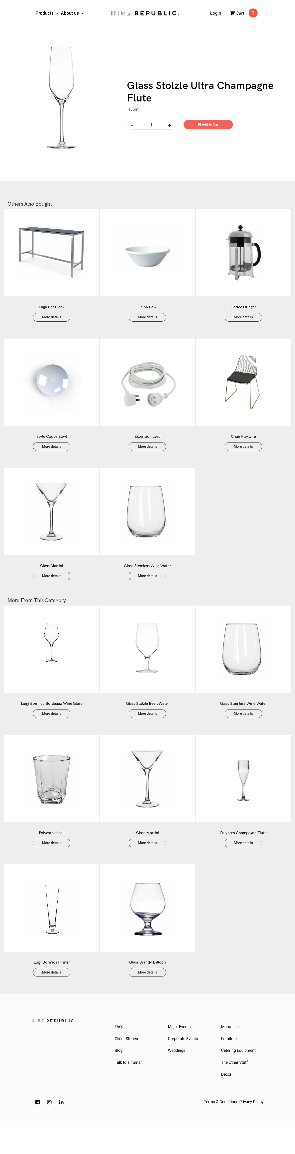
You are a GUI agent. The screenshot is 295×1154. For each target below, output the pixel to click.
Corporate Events (183, 1069)
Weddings (177, 1081)
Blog (119, 1081)
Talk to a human (129, 1094)
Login (215, 13)
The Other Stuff (235, 1094)
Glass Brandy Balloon (147, 992)
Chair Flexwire (243, 446)
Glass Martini (51, 581)
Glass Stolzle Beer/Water (147, 723)
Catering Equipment (239, 1081)
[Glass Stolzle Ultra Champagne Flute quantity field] (151, 125)
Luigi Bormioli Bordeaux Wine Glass (51, 723)
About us (70, 13)
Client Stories (126, 1069)
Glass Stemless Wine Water (147, 581)
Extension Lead (147, 446)
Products (45, 13)
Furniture (229, 1069)
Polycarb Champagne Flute (243, 858)
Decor (227, 1106)
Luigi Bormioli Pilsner (52, 992)
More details (51, 322)
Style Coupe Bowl (51, 446)
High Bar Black (51, 312)
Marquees (230, 1056)
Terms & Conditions (221, 1134)
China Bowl (147, 312)
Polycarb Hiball (52, 858)
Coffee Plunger (243, 312)
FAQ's (120, 1056)
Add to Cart (208, 124)
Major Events (180, 1056)
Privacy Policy (251, 1134)
